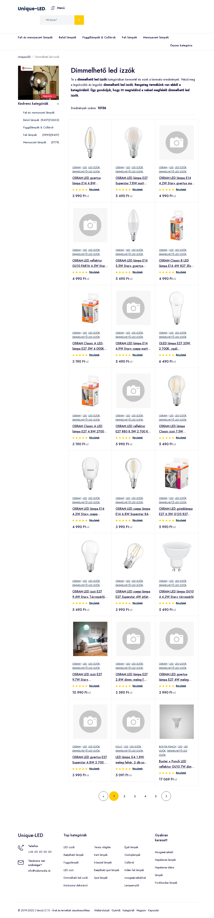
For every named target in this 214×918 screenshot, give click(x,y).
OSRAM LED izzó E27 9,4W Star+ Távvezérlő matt (88, 594)
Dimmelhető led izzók (47, 57)
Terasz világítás (102, 847)
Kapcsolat (153, 910)
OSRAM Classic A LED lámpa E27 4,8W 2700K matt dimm (89, 429)
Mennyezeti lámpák (156, 37)
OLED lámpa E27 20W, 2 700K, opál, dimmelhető (175, 346)
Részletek (94, 189)
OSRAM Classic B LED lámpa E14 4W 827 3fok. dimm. (176, 263)
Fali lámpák (129, 37)
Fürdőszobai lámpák (166, 883)
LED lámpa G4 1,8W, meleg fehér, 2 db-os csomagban (130, 760)
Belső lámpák (67, 37)
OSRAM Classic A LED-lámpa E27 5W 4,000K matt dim (88, 346)
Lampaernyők (132, 885)
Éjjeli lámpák (131, 847)
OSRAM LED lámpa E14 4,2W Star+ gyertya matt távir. (176, 181)
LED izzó (68, 870)
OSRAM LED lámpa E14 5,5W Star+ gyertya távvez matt (132, 263)
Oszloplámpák (132, 855)
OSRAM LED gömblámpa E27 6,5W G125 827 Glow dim (176, 512)
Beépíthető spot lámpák (106, 870)
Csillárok (129, 862)
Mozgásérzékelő (164, 852)
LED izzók (94, 167)
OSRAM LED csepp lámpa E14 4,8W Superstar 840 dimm (133, 512)
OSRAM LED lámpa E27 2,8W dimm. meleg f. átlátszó (132, 677)
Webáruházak (101, 910)
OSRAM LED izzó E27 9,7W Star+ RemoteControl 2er (87, 677)
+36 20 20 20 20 (40, 852)
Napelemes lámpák (165, 860)
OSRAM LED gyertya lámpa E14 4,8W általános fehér (86, 181)
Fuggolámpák (71, 862)
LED (85, 167)
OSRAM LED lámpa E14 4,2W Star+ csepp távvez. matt (88, 512)
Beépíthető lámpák (74, 855)
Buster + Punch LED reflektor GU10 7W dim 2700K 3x (175, 764)
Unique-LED (31, 9)
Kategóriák (128, 910)
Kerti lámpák (101, 855)
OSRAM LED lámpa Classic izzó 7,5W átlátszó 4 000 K (172, 429)
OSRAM (76, 167)
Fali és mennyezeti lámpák (35, 37)
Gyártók (116, 910)
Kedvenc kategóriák (33, 103)
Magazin (141, 910)
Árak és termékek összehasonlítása (71, 910)
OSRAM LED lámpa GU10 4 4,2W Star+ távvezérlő (176, 594)
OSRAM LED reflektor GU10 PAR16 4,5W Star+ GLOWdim (89, 263)
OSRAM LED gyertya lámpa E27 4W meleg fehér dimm (174, 677)
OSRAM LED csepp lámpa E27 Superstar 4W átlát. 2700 (133, 594)
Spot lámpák (101, 878)
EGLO (119, 746)
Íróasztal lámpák (103, 862)
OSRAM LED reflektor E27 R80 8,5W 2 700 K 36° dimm (132, 429)
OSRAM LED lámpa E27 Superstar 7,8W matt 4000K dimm (132, 181)
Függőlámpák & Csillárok (99, 37)
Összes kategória (180, 45)
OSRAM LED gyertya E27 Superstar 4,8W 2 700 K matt (89, 760)
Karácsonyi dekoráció (76, 885)
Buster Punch (167, 746)
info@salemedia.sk (39, 871)
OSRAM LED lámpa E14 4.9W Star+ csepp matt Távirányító (132, 346)
